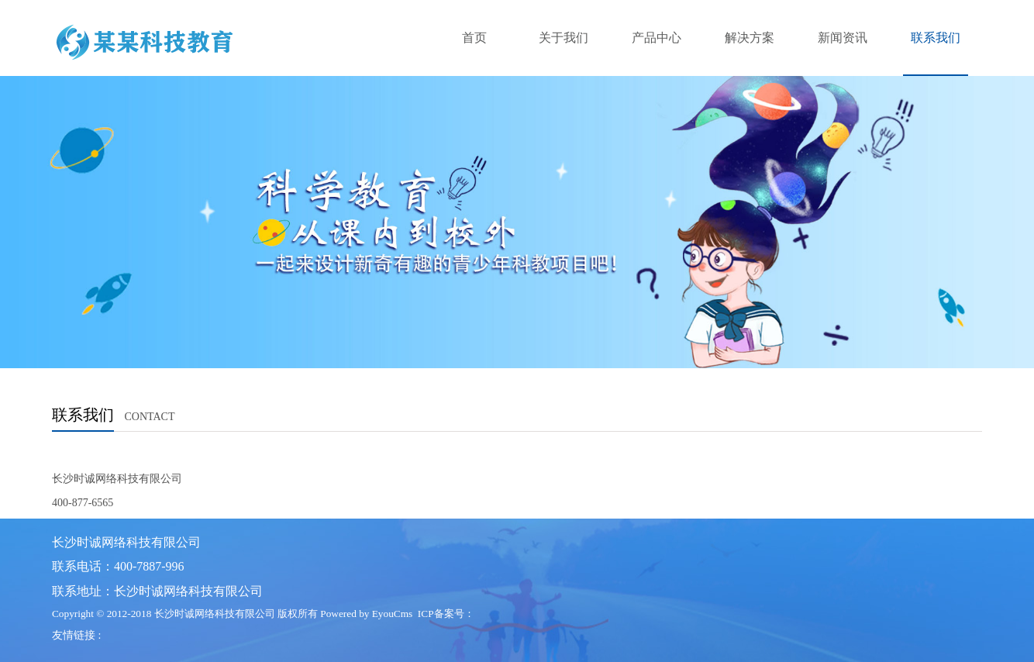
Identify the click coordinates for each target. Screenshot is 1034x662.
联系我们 (935, 37)
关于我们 (563, 37)
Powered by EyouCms (365, 613)
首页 (474, 37)
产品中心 (656, 37)
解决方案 (749, 37)
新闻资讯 (842, 37)
